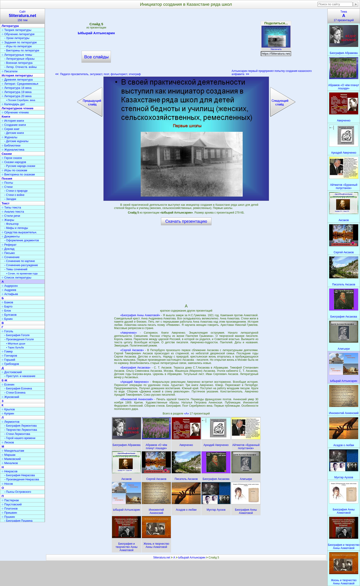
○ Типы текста (11, 207)
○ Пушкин (8, 516)
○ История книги (13, 120)
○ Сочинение (11, 257)
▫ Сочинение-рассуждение (21, 265)
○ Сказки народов (14, 162)
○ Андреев (9, 290)
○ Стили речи (11, 215)
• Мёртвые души (15, 343)
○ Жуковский (10, 397)
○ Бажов (7, 302)
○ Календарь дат (13, 104)
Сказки (7, 153)
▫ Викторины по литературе (21, 50)
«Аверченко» (128, 332)
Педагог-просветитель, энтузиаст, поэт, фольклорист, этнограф (98, 74)
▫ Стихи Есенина (14, 392)
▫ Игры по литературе (18, 46)
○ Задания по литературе (19, 42)
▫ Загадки (10, 199)
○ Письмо (8, 253)
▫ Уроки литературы (16, 38)
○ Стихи (7, 187)
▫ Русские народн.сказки (19, 166)
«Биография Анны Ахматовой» (140, 315)
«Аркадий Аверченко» (134, 381)
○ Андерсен (10, 285)
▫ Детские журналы (16, 141)
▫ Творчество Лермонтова (20, 429)
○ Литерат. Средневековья (20, 83)
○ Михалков (10, 463)
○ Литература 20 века (16, 96)
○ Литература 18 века (16, 88)
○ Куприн (8, 413)
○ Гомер (7, 351)
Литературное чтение (17, 108)
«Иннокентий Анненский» (136, 399)
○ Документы (11, 236)
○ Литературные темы (17, 54)
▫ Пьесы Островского (17, 491)
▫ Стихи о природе (16, 190)
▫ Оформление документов (21, 240)
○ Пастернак (10, 500)
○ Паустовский (12, 504)
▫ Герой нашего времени (19, 438)
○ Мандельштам (13, 450)
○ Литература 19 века (16, 92)
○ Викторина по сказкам (18, 174)
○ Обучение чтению (15, 112)
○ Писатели (9, 71)
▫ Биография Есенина (18, 388)
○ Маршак (8, 454)
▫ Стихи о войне (14, 195)
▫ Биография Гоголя (16, 335)
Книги (6, 116)
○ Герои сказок (12, 158)
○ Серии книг (11, 129)
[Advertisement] (186, 43)
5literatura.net (161, 557)
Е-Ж (4, 380)
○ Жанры (8, 220)
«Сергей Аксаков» (132, 350)
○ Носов (7, 483)
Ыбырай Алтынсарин (96, 34)
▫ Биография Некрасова (19, 475)
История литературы (17, 75)
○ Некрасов (9, 471)
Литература (10, 26)
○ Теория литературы (16, 30)
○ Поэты (7, 182)
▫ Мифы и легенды (16, 228)
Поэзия (7, 178)
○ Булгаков (9, 314)
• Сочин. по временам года (22, 273)
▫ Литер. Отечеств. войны (20, 67)
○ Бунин (7, 319)
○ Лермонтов (11, 421)
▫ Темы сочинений (15, 269)
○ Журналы (9, 137)
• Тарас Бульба (15, 347)
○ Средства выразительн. (19, 232)
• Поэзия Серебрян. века (20, 100)
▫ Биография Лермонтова (20, 425)
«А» (187, 413)
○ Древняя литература (17, 79)
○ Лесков (8, 442)
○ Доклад (8, 249)
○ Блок (6, 310)
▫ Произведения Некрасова (21, 479)
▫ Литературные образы (19, 58)
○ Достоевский (12, 372)
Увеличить (276, 48)
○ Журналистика (13, 149)
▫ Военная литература (18, 63)
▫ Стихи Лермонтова (17, 434)
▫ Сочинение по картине (19, 261)
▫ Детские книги (14, 133)
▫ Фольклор (11, 223)
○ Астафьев (10, 294)
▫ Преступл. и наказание (19, 376)
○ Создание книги (14, 125)
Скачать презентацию (186, 221)
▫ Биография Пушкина (18, 520)
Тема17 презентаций (344, 16)
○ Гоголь (7, 331)
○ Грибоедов (10, 364)
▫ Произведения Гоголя (19, 339)
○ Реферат (9, 244)
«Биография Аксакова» (135, 367)
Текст (5, 203)
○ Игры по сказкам (14, 170)
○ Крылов (8, 409)
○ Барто (7, 306)
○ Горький (8, 359)
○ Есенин (8, 384)
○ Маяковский (11, 459)
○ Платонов (10, 508)
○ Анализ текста (13, 211)
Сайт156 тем (22, 16)
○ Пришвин (9, 512)
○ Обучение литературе (18, 34)
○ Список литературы (16, 277)
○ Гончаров (9, 355)
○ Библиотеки (11, 145)
